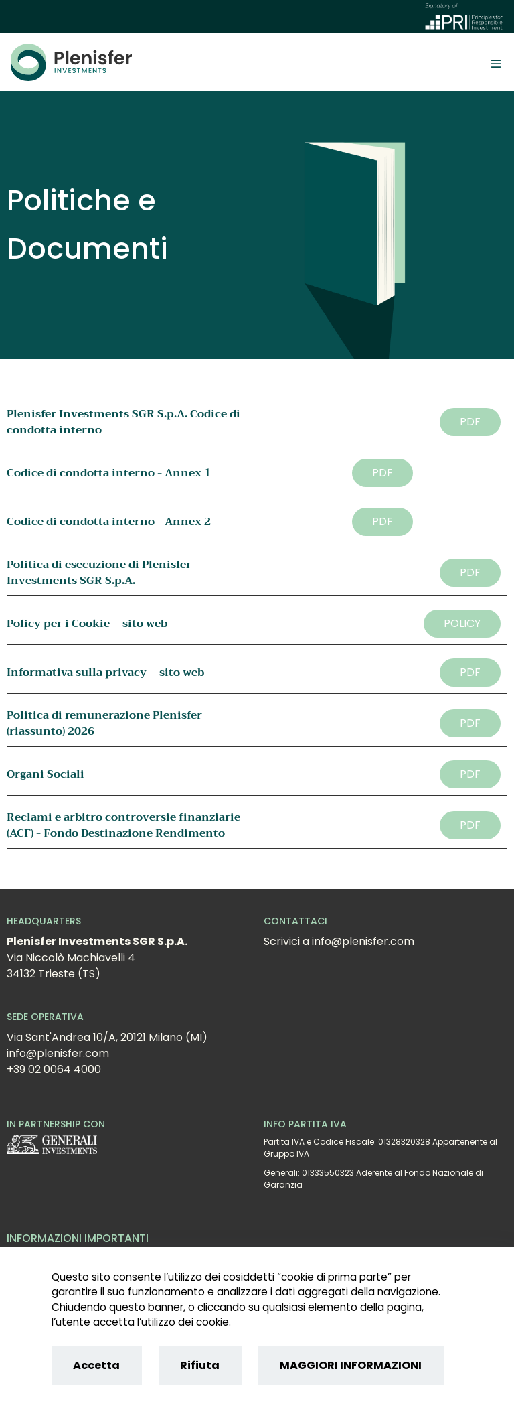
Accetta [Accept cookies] (96, 1365)
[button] (470, 422)
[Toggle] (496, 62)
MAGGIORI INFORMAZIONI (351, 1365)
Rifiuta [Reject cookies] (200, 1365)
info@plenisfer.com (363, 941)
